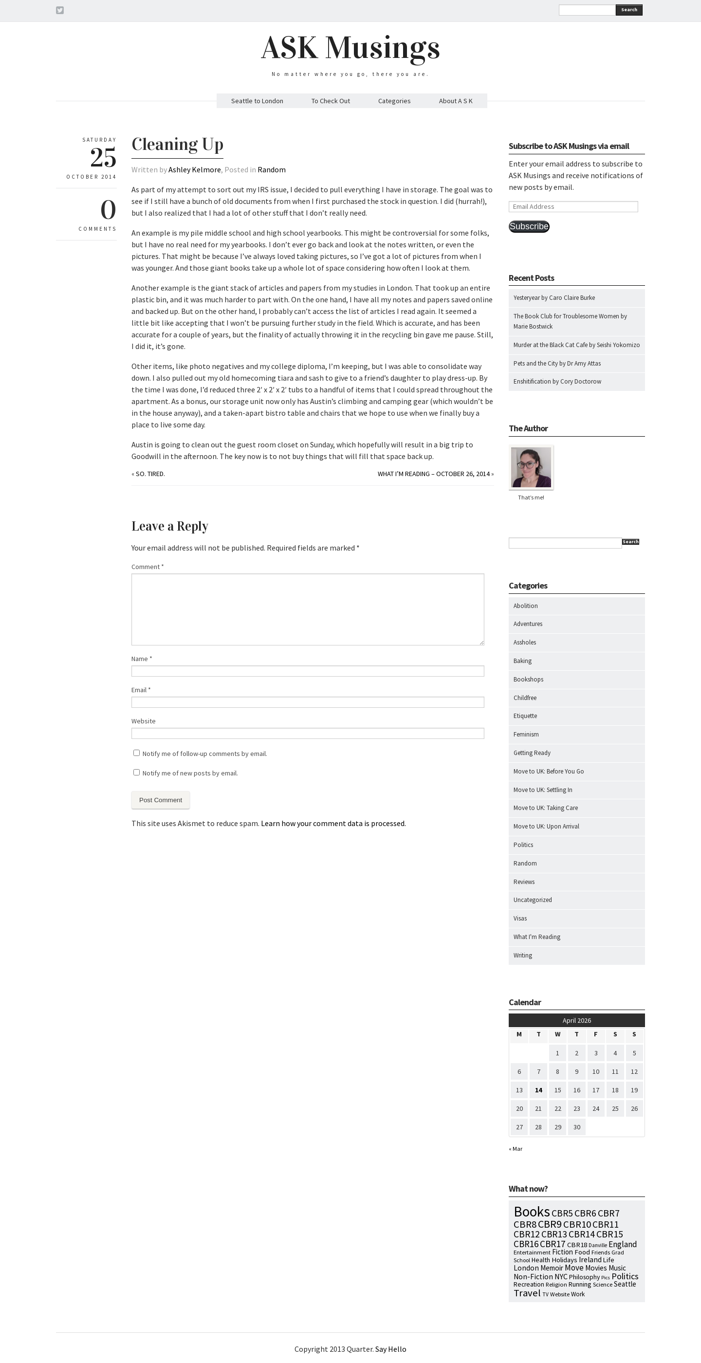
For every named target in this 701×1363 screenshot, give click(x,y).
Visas (520, 918)
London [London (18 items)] (526, 1267)
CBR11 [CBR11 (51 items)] (605, 1224)
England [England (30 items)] (623, 1244)
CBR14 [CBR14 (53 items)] (582, 1234)
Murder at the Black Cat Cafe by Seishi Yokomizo (577, 345)
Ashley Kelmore (194, 169)
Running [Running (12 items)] (580, 1284)
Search (629, 9)
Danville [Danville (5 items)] (598, 1245)
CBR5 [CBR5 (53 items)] (562, 1213)
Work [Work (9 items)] (578, 1294)
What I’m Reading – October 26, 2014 (434, 473)
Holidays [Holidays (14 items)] (564, 1259)
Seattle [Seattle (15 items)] (625, 1284)
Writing (523, 955)
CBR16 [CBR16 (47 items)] (526, 1244)
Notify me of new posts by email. (190, 773)
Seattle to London (257, 100)
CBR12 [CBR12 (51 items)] (527, 1234)
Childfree (525, 698)
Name (141, 658)
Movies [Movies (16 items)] (596, 1267)
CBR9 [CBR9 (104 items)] (550, 1224)
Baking (523, 661)
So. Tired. (150, 473)
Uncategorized (533, 900)
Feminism (526, 734)
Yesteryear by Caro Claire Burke (554, 298)
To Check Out (331, 100)
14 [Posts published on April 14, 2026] (538, 1090)
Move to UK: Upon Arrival (546, 826)
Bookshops (528, 679)
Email (141, 689)
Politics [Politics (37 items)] (625, 1276)
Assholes (525, 642)
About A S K (456, 100)
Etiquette (525, 716)
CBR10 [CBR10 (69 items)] (577, 1224)
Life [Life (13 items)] (608, 1259)
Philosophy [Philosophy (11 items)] (584, 1276)
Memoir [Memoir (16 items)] (551, 1267)
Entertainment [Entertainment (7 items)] (532, 1252)
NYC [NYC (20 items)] (561, 1276)
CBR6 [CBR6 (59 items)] (585, 1213)
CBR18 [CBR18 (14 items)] (577, 1244)
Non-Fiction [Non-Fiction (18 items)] (533, 1276)
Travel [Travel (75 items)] (527, 1293)
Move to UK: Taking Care (546, 808)
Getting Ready (532, 753)
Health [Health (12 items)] (541, 1259)
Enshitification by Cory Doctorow (557, 381)
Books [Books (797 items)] (532, 1211)
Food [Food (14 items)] (582, 1252)
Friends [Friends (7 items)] (600, 1252)
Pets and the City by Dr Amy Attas (557, 363)
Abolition (526, 606)
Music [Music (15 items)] (617, 1267)
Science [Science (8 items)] (602, 1284)
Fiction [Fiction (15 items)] (562, 1251)
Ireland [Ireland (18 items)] (590, 1259)
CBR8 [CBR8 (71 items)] (525, 1224)
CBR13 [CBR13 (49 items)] (554, 1234)
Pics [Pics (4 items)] (605, 1277)
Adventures (528, 624)
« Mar (515, 1148)
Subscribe (529, 226)
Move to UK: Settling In (543, 790)
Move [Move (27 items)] (574, 1267)
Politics (523, 845)
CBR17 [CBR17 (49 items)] (553, 1244)
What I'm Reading (537, 937)
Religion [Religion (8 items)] (556, 1284)
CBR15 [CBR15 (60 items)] (609, 1234)
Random (272, 169)
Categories (394, 100)
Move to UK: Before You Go (549, 771)
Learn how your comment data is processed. (333, 823)
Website (143, 721)
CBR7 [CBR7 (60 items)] (609, 1213)
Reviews (524, 882)
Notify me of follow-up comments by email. (205, 753)
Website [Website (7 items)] (560, 1294)
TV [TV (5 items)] (545, 1294)
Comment (147, 566)
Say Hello (390, 1349)
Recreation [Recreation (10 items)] (529, 1284)
